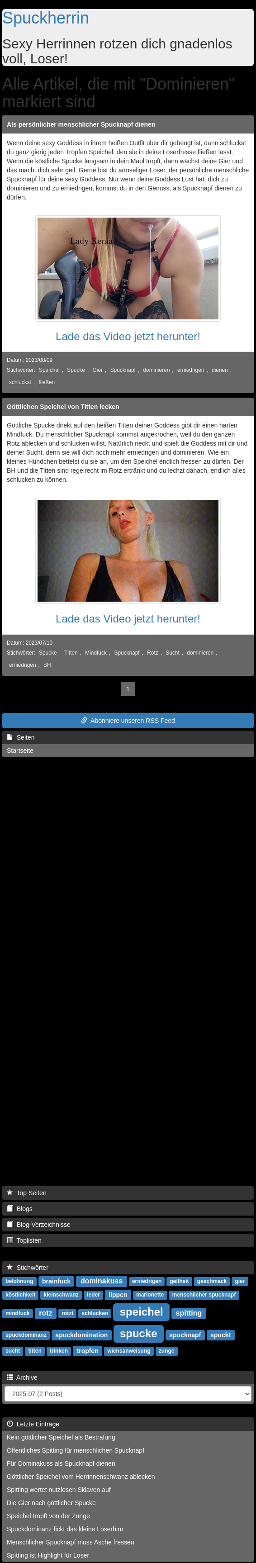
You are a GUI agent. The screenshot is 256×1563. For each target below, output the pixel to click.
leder (93, 1295)
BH (47, 665)
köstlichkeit (20, 1295)
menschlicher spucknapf (204, 1295)
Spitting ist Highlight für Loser (48, 1555)
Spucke (76, 370)
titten (34, 1351)
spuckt (220, 1335)
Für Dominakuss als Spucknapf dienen (61, 1463)
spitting (189, 1313)
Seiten (20, 737)
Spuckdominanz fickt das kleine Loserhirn (65, 1529)
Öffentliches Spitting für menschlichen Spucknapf (75, 1450)
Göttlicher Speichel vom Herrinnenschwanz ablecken (81, 1476)
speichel (141, 1312)
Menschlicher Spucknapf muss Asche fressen (70, 1542)
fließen (47, 382)
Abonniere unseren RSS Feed (128, 720)
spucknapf (185, 1335)
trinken (59, 1351)
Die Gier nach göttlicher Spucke (51, 1502)
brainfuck (56, 1281)
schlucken (94, 1314)
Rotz (152, 653)
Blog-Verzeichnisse (39, 1224)
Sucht (172, 653)
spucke (138, 1333)
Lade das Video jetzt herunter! (128, 336)
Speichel (49, 370)
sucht (12, 1351)
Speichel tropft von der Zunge (48, 1516)
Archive (22, 1377)
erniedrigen (190, 370)
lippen (118, 1294)
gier (240, 1281)
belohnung (19, 1281)
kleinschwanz (60, 1295)
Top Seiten (27, 1193)
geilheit (179, 1281)
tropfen (88, 1350)
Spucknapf (123, 370)
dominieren (156, 370)
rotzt (67, 1314)
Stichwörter (27, 1267)
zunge (167, 1351)
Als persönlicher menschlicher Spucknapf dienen (81, 124)
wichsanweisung (128, 1351)
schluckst (20, 382)
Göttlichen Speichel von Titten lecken (63, 406)
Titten (70, 653)
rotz (45, 1313)
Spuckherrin (45, 18)
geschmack (212, 1281)
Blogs (20, 1208)
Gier (98, 370)
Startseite (20, 750)
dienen (220, 370)
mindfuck (17, 1314)
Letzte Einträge (33, 1424)
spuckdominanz (26, 1335)
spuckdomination (81, 1335)
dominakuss (102, 1281)
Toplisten (24, 1240)
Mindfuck (96, 653)
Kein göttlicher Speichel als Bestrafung (61, 1437)
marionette (150, 1295)
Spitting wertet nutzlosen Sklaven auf (59, 1489)
